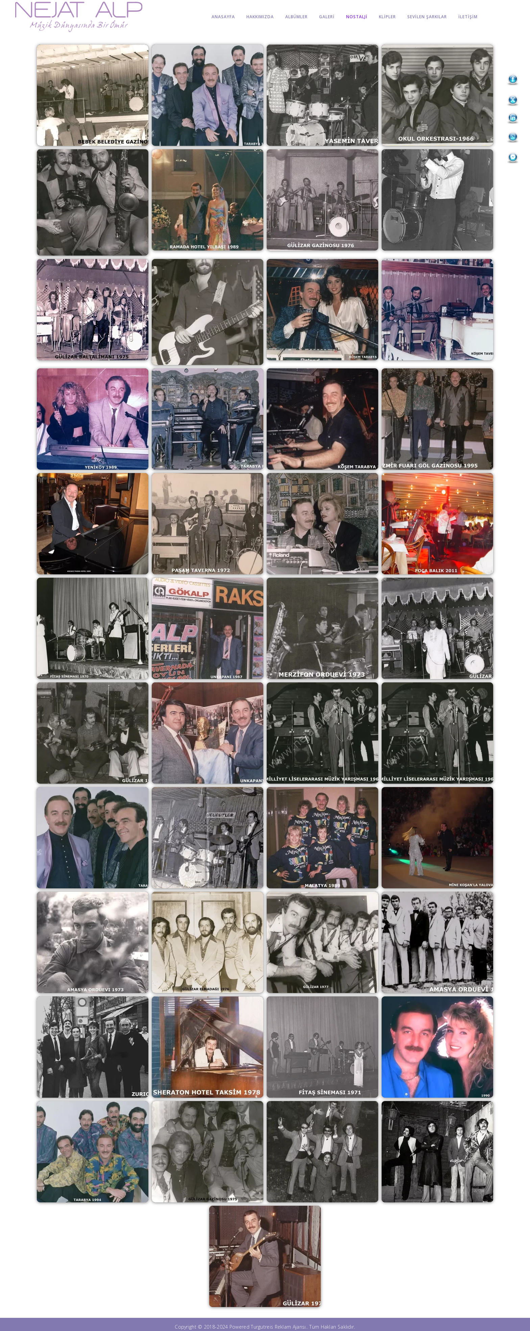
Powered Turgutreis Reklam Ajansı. (268, 1327)
